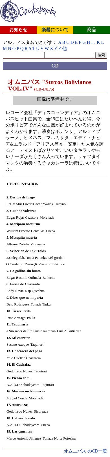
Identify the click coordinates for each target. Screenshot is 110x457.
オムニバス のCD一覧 (85, 451)
